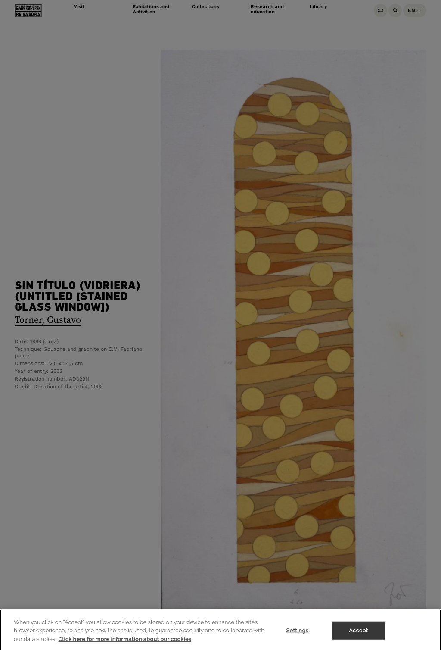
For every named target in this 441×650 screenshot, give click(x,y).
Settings (297, 635)
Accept (358, 635)
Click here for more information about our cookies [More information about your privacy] (125, 644)
